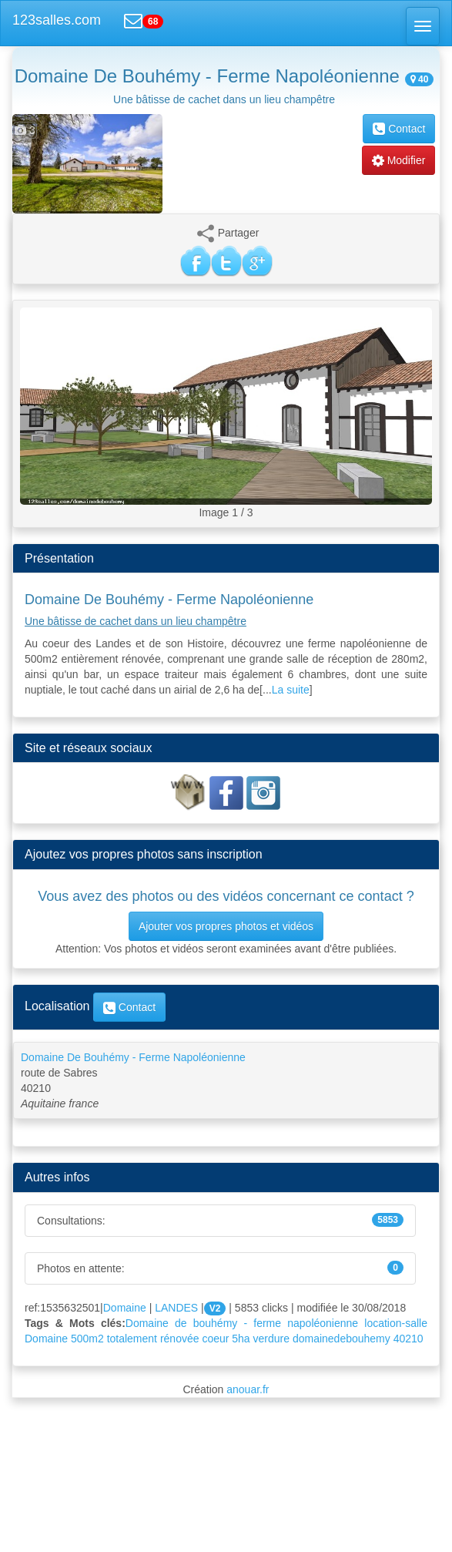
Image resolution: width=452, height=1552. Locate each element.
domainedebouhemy (341, 1338)
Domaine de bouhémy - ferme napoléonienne (242, 1323)
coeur (215, 1338)
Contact (399, 129)
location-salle (395, 1323)
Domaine (124, 1308)
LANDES (176, 1308)
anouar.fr (247, 1389)
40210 (408, 1338)
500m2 (87, 1338)
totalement (132, 1338)
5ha (240, 1338)
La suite (291, 690)
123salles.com (56, 20)
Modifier (399, 160)
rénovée (179, 1338)
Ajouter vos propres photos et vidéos (226, 926)
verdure (271, 1338)
